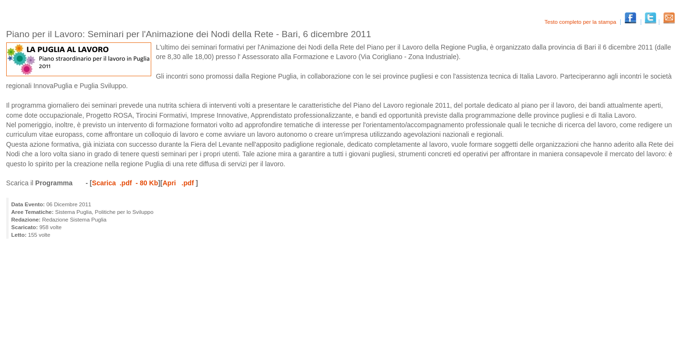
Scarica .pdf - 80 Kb (125, 183)
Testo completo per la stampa (581, 22)
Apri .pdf (179, 183)
